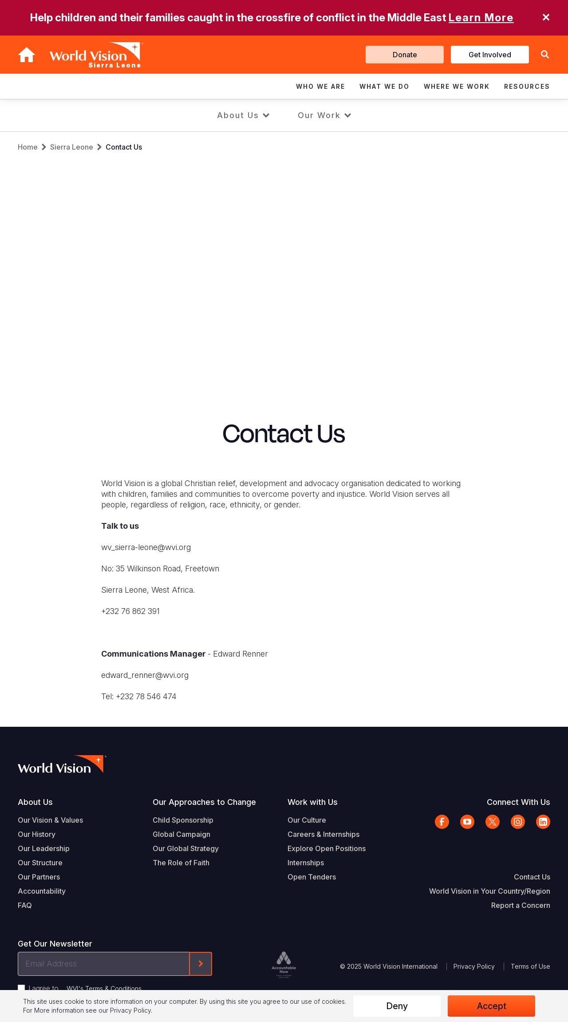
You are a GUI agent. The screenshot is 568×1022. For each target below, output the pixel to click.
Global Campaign (181, 834)
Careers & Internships (323, 834)
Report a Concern (520, 905)
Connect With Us (518, 802)
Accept (491, 1006)
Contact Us (124, 147)
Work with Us (313, 802)
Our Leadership (44, 848)
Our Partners (39, 876)
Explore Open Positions (327, 848)
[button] (545, 55)
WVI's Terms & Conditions (104, 988)
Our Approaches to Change (204, 802)
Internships (306, 862)
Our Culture (307, 820)
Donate (405, 54)
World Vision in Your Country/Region (489, 891)
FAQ (25, 905)
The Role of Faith (181, 862)
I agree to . (85, 988)
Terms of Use (530, 966)
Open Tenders (312, 876)
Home (28, 147)
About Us (238, 115)
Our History (36, 834)
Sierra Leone (71, 147)
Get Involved (490, 54)
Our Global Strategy (186, 848)
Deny (397, 1006)
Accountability (42, 891)
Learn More (481, 17)
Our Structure (40, 862)
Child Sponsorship (183, 820)
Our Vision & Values (50, 820)
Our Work (319, 115)
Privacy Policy (474, 966)
